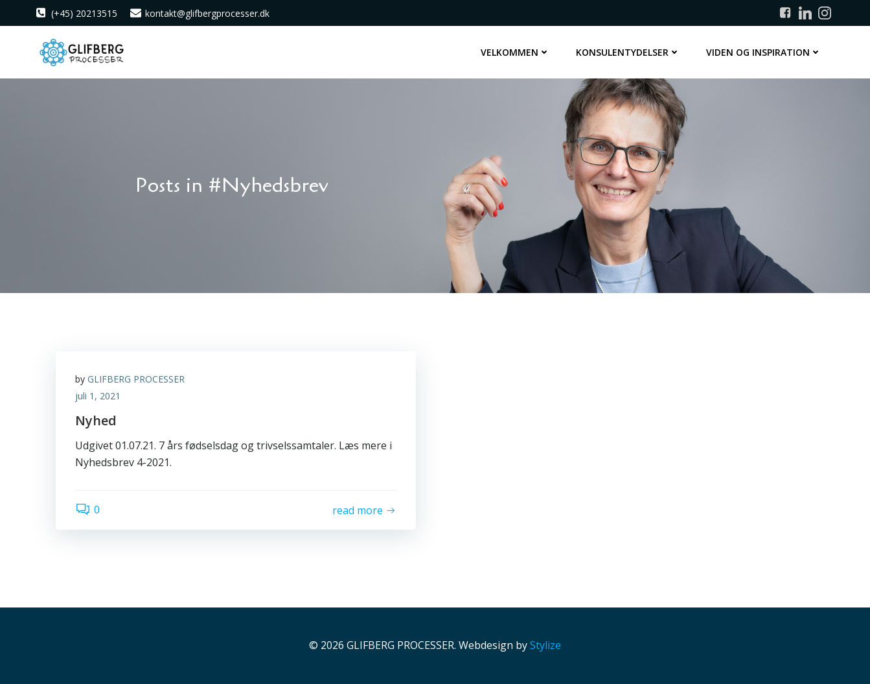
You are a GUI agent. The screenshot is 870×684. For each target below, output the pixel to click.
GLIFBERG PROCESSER (136, 379)
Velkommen (515, 52)
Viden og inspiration (763, 52)
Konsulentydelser (628, 52)
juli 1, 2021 (97, 396)
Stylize (545, 645)
